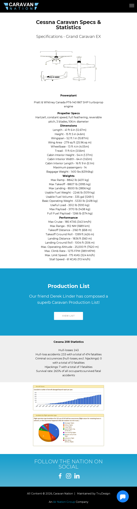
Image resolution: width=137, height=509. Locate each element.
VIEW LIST (68, 316)
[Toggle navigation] (131, 5)
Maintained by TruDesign (93, 493)
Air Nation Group (64, 501)
